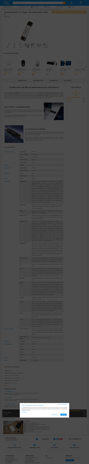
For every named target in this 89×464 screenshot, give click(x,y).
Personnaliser (55, 414)
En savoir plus (24, 412)
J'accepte (63, 414)
